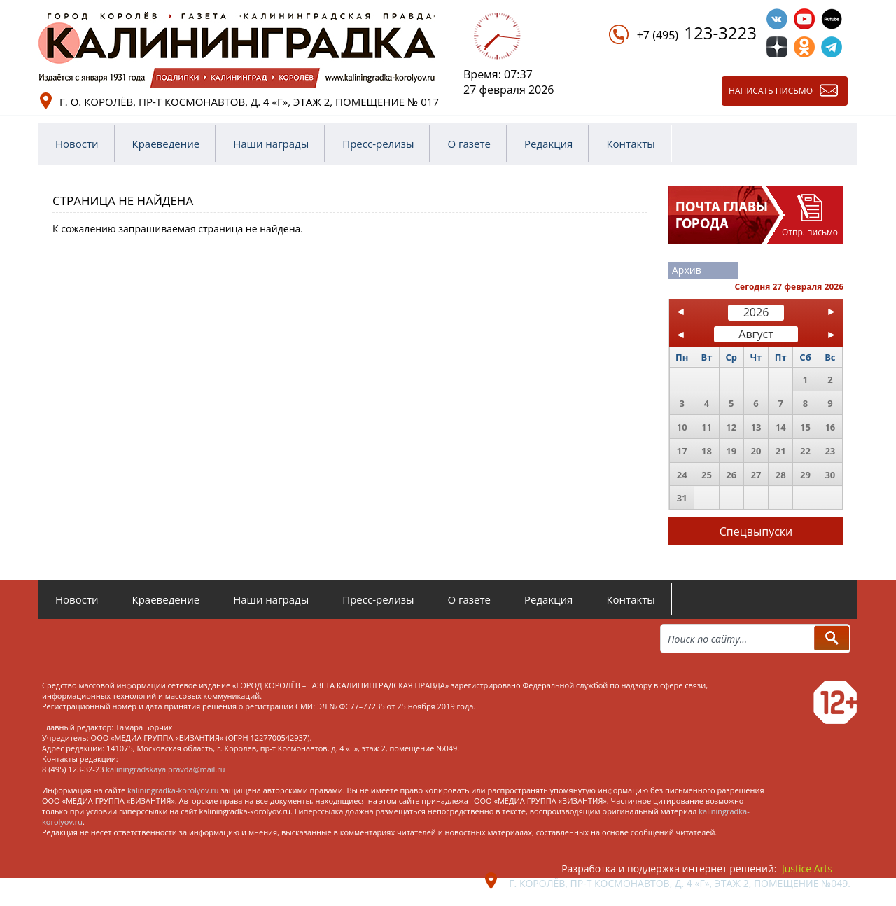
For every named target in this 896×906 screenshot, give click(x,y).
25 (706, 474)
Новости (77, 144)
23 (830, 451)
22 (805, 451)
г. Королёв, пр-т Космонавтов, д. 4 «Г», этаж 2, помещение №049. (679, 883)
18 (706, 451)
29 (805, 474)
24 (682, 474)
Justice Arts (807, 868)
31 (682, 498)
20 (756, 451)
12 (731, 427)
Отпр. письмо (810, 232)
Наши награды (271, 144)
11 (706, 427)
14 (781, 427)
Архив (686, 270)
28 (781, 474)
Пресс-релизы (378, 144)
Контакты (630, 144)
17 (682, 451)
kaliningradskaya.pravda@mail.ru (165, 769)
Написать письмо (771, 91)
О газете (469, 144)
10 (682, 427)
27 (756, 474)
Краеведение (166, 144)
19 (731, 451)
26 (731, 474)
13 (756, 427)
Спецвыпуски (756, 531)
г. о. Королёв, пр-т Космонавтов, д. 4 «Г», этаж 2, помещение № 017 (249, 102)
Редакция (548, 144)
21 (781, 451)
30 (830, 474)
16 (830, 427)
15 (805, 427)
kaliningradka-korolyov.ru (173, 790)
